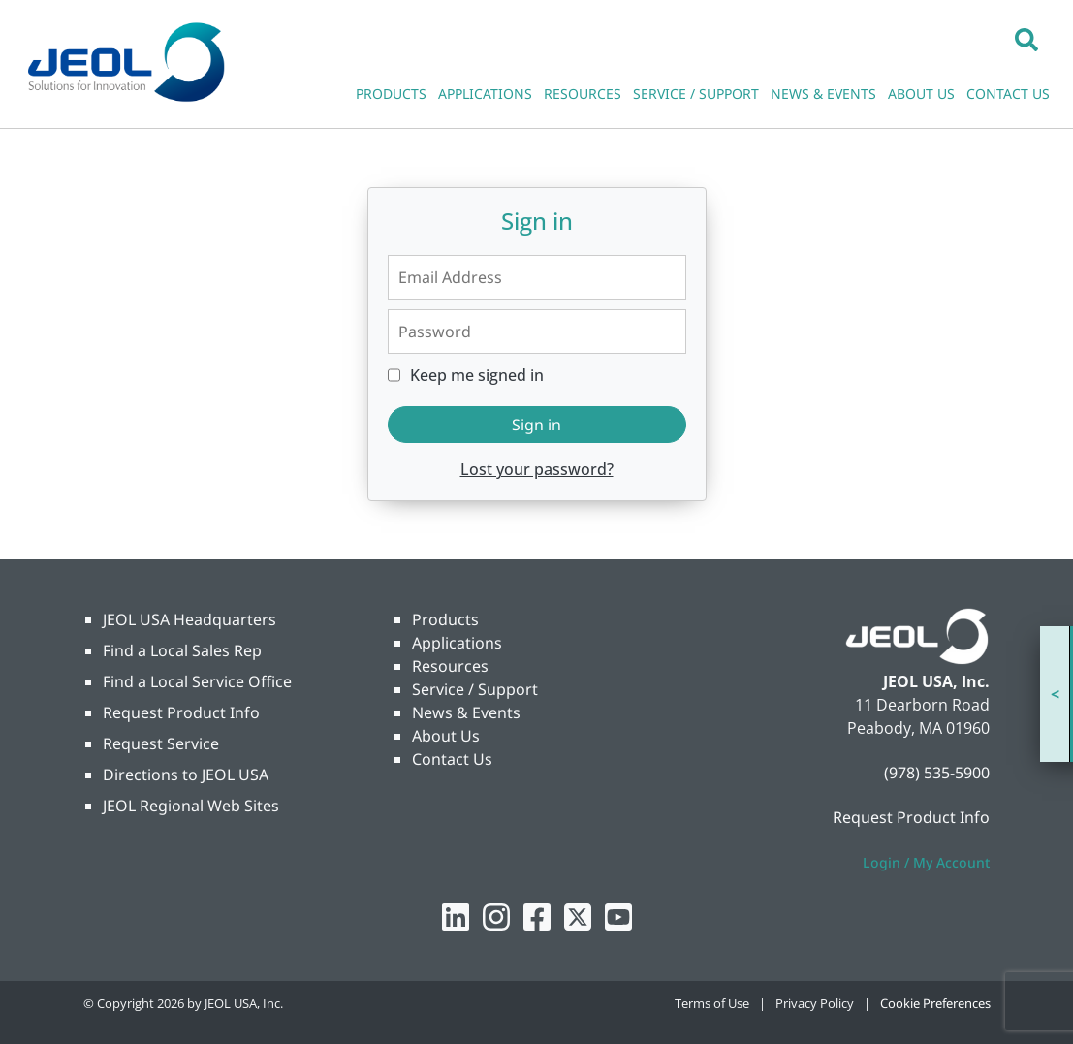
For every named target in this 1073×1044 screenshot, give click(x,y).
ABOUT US (921, 93)
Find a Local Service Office (197, 681)
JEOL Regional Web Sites (191, 805)
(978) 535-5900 (937, 772)
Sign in (536, 424)
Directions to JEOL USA (185, 774)
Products (445, 619)
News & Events (466, 712)
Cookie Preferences (935, 1003)
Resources (450, 666)
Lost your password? (537, 469)
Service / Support (475, 689)
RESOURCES (582, 93)
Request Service (161, 743)
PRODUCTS (391, 93)
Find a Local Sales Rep (182, 650)
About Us (446, 735)
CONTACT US (1008, 93)
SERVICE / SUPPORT (696, 93)
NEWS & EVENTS (823, 93)
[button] (1026, 38)
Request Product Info (181, 712)
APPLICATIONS (485, 93)
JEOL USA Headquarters (189, 619)
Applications (457, 642)
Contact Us (452, 759)
